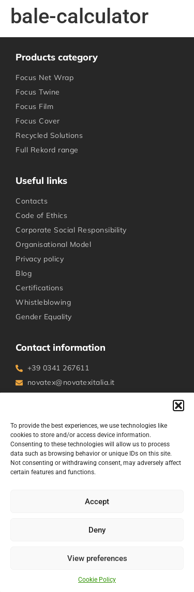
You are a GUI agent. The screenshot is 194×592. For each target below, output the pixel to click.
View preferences (97, 558)
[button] (178, 405)
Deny (97, 530)
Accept (97, 501)
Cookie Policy (97, 579)
